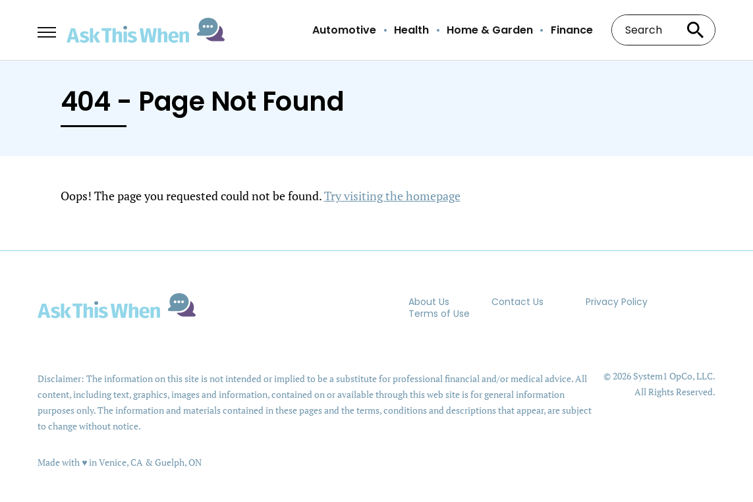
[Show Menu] (46, 29)
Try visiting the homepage (392, 196)
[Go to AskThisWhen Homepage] (146, 30)
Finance (572, 30)
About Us (428, 301)
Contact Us (517, 301)
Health (411, 30)
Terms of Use (439, 313)
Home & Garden (490, 30)
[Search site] (696, 30)
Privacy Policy (617, 301)
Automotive (344, 30)
